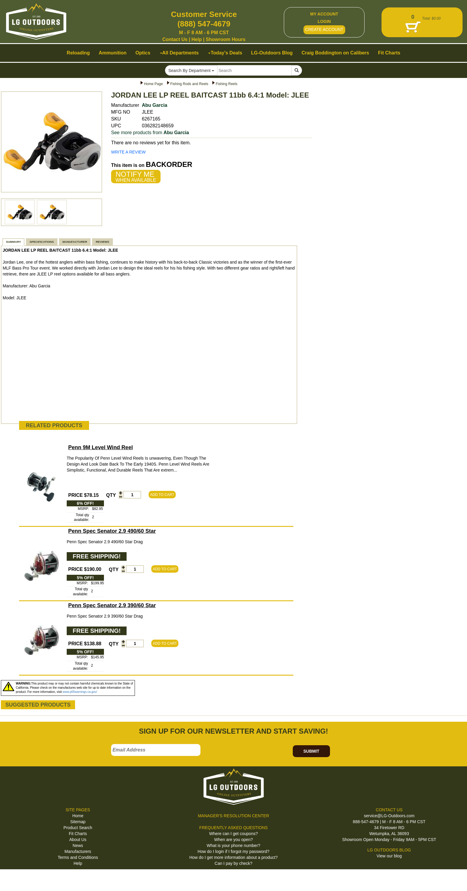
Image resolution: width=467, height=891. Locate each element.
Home (77, 815)
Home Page (153, 84)
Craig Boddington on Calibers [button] (335, 52)
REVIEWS (102, 241)
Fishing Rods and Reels (189, 84)
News (78, 845)
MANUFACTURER (75, 241)
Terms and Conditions (78, 857)
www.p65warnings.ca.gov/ (80, 691)
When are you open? (233, 839)
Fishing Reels (226, 84)
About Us (78, 839)
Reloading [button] (78, 52)
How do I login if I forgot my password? (233, 851)
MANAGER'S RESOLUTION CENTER (233, 815)
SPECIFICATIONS (41, 241)
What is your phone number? (233, 845)
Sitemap (77, 821)
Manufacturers (78, 851)
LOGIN (324, 21)
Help (197, 39)
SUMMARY (13, 241)
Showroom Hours (225, 39)
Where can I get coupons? (233, 833)
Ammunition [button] (112, 52)
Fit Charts (78, 833)
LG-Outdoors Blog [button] (272, 52)
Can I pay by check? (234, 863)
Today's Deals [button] (225, 52)
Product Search (77, 827)
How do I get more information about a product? (233, 857)
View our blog (389, 856)
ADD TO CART (162, 495)
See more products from (150, 132)
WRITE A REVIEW (128, 152)
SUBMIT (311, 751)
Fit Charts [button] (389, 52)
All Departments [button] (179, 52)
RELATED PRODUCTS (54, 425)
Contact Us (174, 39)
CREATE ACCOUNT (324, 29)
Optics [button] (143, 52)
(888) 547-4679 (204, 23)
